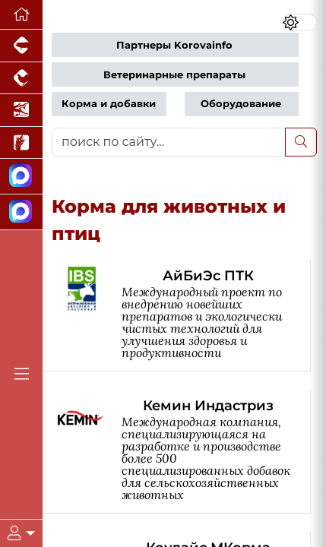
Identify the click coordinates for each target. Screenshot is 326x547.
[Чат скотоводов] (21, 212)
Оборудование (241, 103)
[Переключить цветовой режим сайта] (300, 22)
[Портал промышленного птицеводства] (21, 78)
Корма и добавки (109, 103)
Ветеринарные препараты (174, 75)
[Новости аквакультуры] (21, 110)
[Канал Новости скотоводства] (21, 176)
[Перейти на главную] (21, 15)
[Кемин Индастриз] (184, 452)
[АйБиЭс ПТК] (184, 316)
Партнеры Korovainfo (174, 45)
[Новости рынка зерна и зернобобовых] (21, 143)
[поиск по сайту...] (169, 142)
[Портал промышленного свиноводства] (21, 46)
